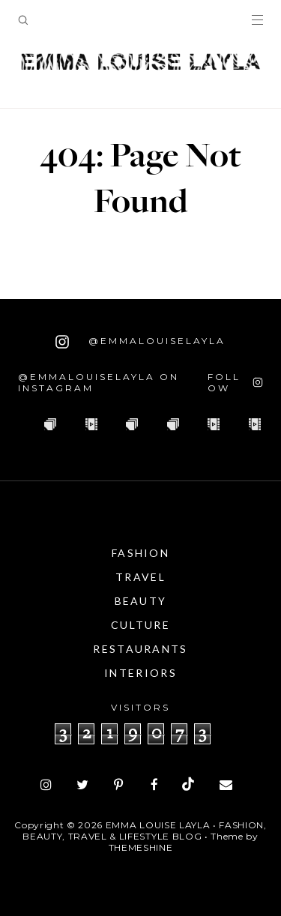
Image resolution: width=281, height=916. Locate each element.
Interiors (140, 672)
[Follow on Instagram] (235, 382)
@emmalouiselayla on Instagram (98, 382)
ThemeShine (141, 847)
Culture (140, 624)
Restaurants (140, 648)
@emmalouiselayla (140, 342)
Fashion (140, 552)
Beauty (141, 600)
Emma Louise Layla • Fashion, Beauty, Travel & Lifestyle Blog (144, 830)
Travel (140, 576)
